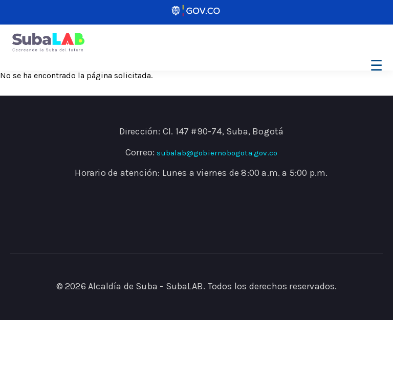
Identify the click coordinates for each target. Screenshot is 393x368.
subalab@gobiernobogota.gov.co (217, 152)
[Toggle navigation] (375, 66)
